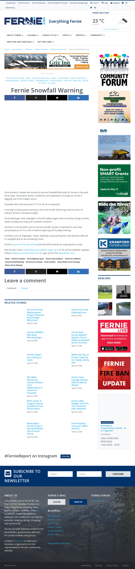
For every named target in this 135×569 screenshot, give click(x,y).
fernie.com (18, 540)
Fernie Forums (24, 3)
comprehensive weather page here (40, 249)
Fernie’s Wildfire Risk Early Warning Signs (35, 335)
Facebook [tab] (12, 288)
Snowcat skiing (27, 81)
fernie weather (50, 262)
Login (105, 3)
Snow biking (63, 78)
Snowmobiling (42, 81)
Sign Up (78, 501)
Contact (125, 565)
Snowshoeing (56, 81)
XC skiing (51, 83)
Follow (65, 456)
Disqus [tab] (24, 288)
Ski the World (53, 534)
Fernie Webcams (38, 3)
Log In (56, 501)
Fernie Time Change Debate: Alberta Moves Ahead (80, 381)
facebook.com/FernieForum (25, 253)
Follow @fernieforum (58, 543)
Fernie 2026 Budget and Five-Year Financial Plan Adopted (80, 404)
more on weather (111, 29)
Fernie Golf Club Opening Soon (80, 311)
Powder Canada (55, 527)
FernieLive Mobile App (79, 3)
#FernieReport (54, 516)
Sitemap (98, 565)
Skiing (53, 78)
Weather (67, 81)
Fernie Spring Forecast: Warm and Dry (80, 426)
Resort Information (41, 78)
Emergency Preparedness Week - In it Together (113, 428)
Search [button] (94, 3)
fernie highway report (35, 259)
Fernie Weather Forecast (58, 3)
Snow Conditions (78, 78)
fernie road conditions (54, 259)
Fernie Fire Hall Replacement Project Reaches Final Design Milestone (35, 315)
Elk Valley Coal (54, 519)
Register (115, 3)
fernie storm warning (34, 262)
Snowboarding (12, 81)
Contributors (11, 3)
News (28, 78)
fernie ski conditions (73, 259)
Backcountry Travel (15, 78)
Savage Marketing (55, 530)
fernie (7, 259)
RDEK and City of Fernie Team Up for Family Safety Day (80, 358)
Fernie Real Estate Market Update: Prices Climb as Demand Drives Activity (80, 337)
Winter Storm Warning (13, 265)
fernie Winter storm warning (69, 262)
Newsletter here (66, 253)
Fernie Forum (53, 523)
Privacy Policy (112, 565)
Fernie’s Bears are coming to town (34, 357)
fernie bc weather (18, 259)
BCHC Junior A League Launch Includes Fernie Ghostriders (35, 404)
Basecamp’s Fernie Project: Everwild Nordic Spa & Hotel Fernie (35, 428)
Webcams (77, 81)
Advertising (10, 7)
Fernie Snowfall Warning (14, 262)
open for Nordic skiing (25, 244)
